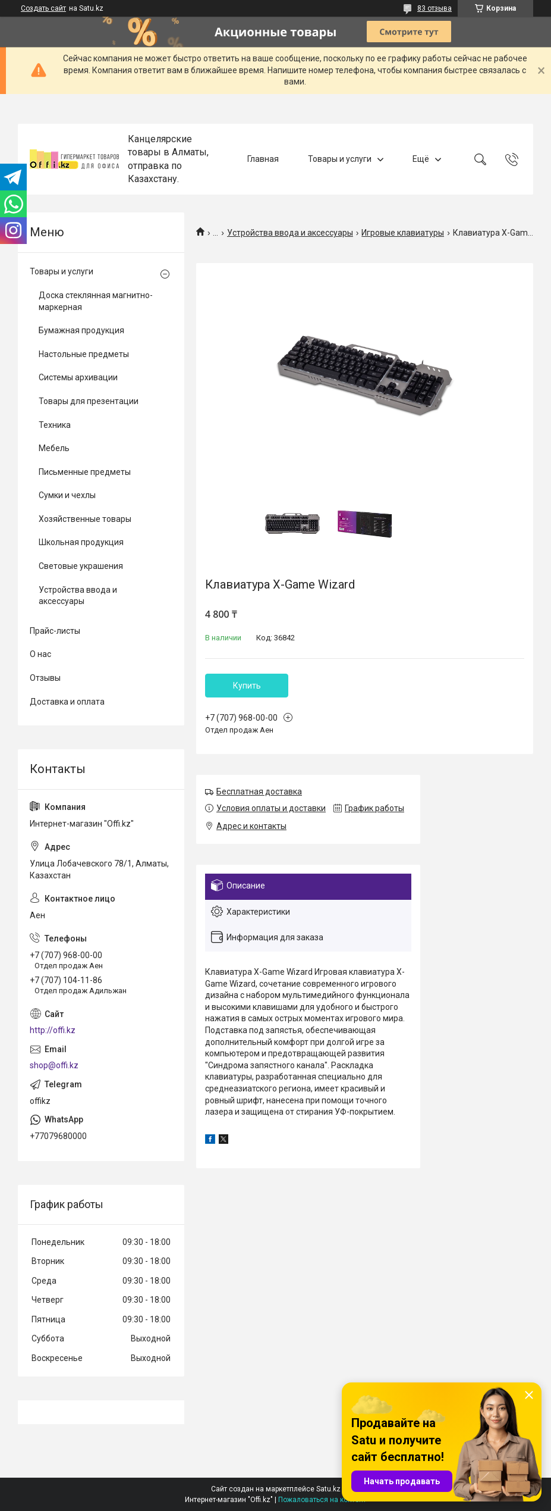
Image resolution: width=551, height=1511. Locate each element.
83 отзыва (434, 8)
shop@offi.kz (54, 1065)
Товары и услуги (339, 159)
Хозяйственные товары (85, 519)
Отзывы (45, 678)
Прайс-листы (55, 631)
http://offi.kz (52, 1030)
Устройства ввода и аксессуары (290, 232)
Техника (55, 425)
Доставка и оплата (67, 701)
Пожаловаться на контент (322, 1500)
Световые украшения (81, 566)
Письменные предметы (85, 472)
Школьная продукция (81, 542)
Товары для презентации (88, 401)
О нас (40, 654)
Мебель (54, 448)
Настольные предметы (84, 354)
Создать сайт (43, 8)
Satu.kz (328, 1489)
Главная (263, 159)
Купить (247, 685)
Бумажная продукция (81, 330)
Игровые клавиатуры (402, 232)
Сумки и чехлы (67, 495)
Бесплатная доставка (259, 791)
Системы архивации (78, 377)
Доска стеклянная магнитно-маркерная (96, 301)
